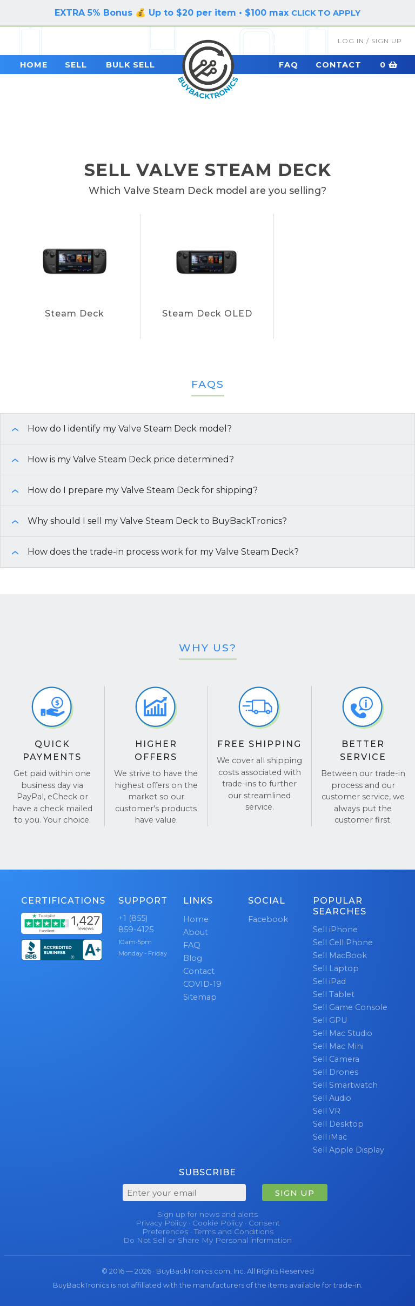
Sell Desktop (338, 1124)
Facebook (268, 919)
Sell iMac (330, 1137)
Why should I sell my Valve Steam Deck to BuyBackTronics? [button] (144, 521)
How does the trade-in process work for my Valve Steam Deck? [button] (150, 552)
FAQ (288, 65)
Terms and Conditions (233, 1231)
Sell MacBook (340, 955)
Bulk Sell (130, 65)
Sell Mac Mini (338, 1046)
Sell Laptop (336, 968)
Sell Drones (335, 1072)
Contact (339, 65)
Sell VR (326, 1111)
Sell (76, 65)
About (195, 932)
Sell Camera (336, 1059)
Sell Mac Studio (342, 1033)
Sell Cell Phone (343, 942)
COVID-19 (202, 984)
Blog (192, 958)
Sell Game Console (350, 1007)
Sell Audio (332, 1098)
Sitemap (200, 997)
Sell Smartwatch (345, 1085)
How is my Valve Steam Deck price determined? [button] (117, 459)
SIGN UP (294, 1193)
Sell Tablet (333, 994)
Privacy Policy (161, 1223)
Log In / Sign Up (370, 41)
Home (34, 65)
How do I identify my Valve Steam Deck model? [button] (116, 428)
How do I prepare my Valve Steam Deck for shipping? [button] (129, 490)
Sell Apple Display (348, 1150)
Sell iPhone (335, 929)
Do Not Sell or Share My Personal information (207, 1240)
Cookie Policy (217, 1223)
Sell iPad (329, 981)
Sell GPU (330, 1020)
